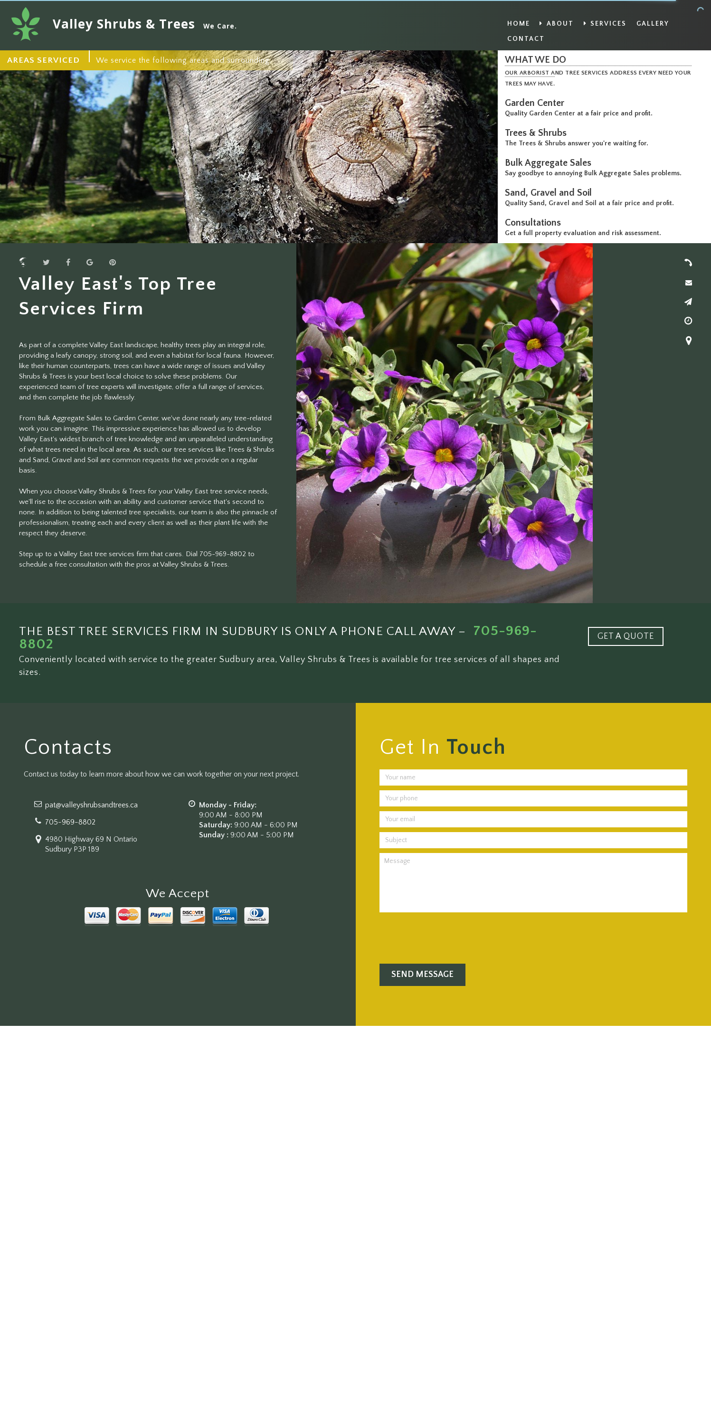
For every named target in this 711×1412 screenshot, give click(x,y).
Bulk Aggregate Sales (550, 163)
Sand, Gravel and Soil (550, 193)
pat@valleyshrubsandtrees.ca (91, 805)
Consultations (535, 222)
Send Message (422, 974)
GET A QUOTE (625, 636)
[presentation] (451, 935)
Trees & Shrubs (538, 133)
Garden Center (537, 103)
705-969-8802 (70, 822)
